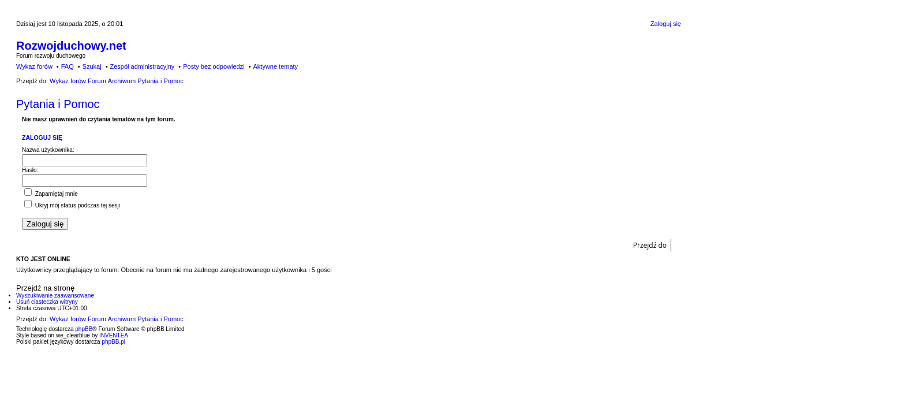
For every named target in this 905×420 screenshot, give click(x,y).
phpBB (83, 329)
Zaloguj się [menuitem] (665, 23)
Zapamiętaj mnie (51, 194)
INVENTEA (113, 335)
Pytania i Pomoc (58, 104)
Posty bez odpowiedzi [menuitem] (213, 66)
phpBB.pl (113, 342)
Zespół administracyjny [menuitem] (142, 66)
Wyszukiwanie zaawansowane (55, 295)
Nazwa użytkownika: (48, 150)
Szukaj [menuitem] (92, 66)
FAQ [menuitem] (67, 66)
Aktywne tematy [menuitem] (275, 66)
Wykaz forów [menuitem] (34, 66)
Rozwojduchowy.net (71, 45)
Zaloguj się (42, 137)
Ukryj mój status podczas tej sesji (72, 205)
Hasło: (30, 170)
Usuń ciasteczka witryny (47, 302)
